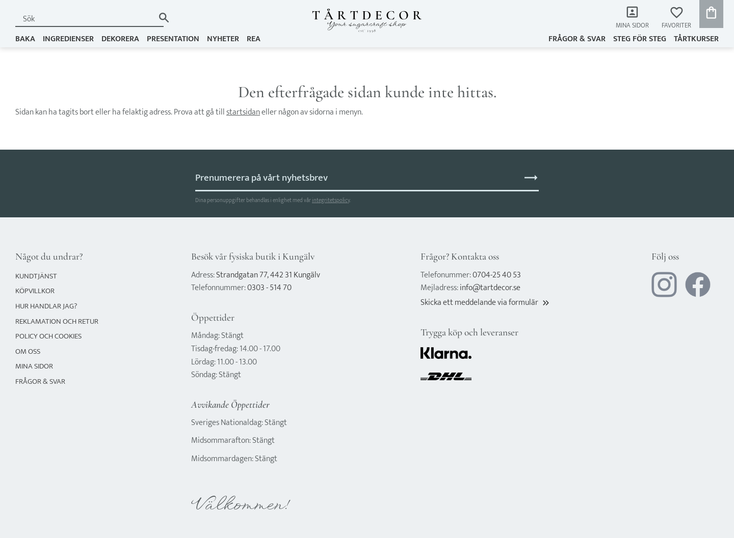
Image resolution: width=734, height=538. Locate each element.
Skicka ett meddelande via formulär (486, 302)
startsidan (243, 112)
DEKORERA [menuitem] (120, 39)
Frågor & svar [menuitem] (577, 39)
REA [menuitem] (253, 39)
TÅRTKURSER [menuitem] (696, 39)
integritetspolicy (331, 200)
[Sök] (164, 17)
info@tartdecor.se (490, 288)
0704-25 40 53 (497, 275)
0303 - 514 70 (269, 288)
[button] (676, 18)
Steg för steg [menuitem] (639, 39)
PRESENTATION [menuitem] (173, 39)
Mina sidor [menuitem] (632, 25)
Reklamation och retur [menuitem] (56, 321)
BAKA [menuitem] (25, 39)
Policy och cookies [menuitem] (48, 336)
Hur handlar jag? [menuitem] (46, 306)
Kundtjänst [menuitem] (36, 276)
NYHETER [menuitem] (223, 39)
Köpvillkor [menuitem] (35, 291)
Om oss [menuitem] (27, 351)
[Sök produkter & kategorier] (84, 19)
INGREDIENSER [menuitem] (68, 39)
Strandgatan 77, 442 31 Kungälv (268, 275)
